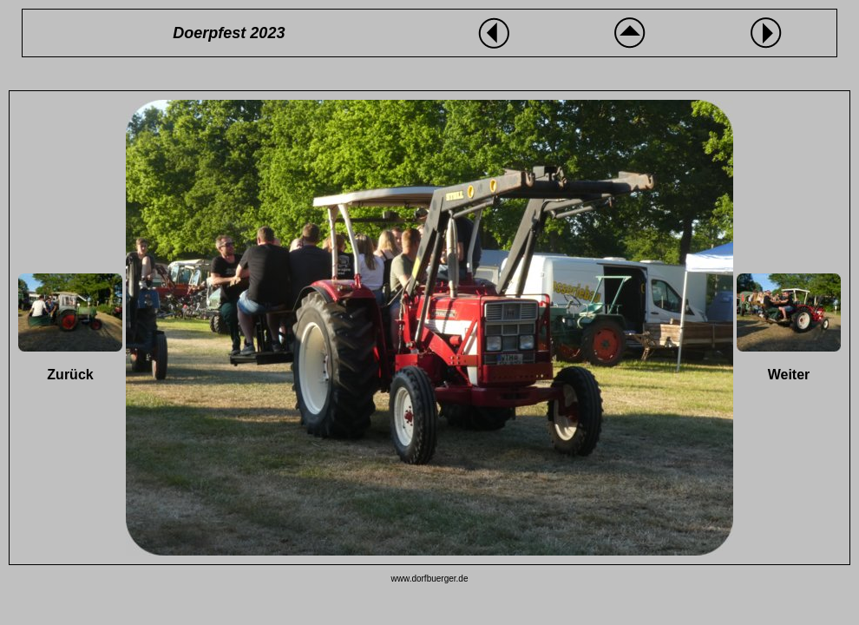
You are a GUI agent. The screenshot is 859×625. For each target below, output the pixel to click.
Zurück (70, 374)
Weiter (789, 374)
